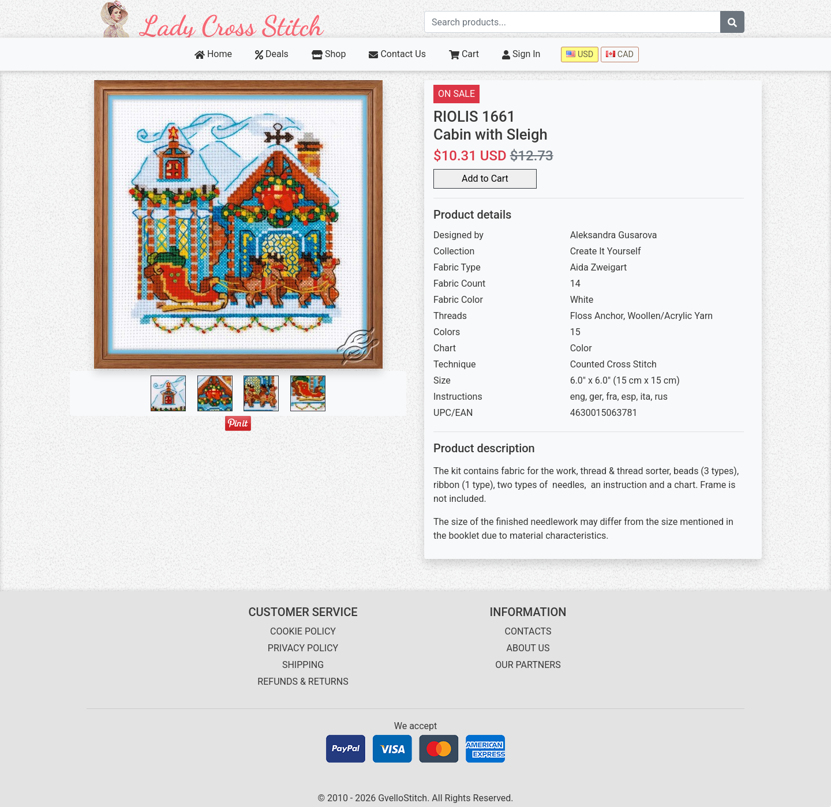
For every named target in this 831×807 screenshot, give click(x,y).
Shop (329, 53)
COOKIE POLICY (303, 631)
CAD (620, 54)
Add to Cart (485, 178)
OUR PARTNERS (527, 664)
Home (213, 53)
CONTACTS (528, 631)
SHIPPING (303, 664)
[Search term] (572, 22)
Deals (272, 53)
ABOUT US (528, 648)
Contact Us (397, 53)
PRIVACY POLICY (303, 648)
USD (579, 54)
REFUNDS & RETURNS (302, 681)
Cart (464, 53)
